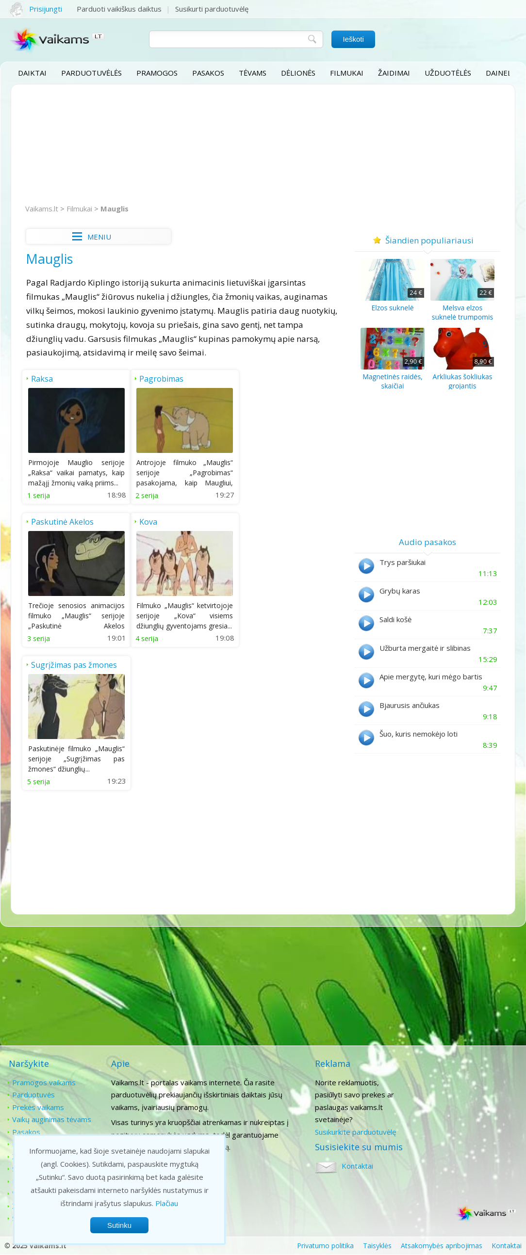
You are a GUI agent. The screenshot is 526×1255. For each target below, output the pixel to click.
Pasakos (208, 73)
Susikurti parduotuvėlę (211, 9)
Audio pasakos (427, 541)
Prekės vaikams (38, 1107)
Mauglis (114, 208)
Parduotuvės (33, 1094)
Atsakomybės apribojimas (441, 1245)
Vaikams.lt (41, 208)
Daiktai (32, 73)
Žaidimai (394, 73)
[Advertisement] (263, 144)
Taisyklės (377, 1245)
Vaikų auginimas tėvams (51, 1119)
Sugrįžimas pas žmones (181, 521)
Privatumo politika (325, 1245)
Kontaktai (458, 1082)
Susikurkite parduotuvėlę (354, 1132)
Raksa (42, 378)
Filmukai (346, 73)
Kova (40, 521)
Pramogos (157, 73)
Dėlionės (298, 73)
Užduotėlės (448, 73)
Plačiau (166, 1203)
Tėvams (252, 73)
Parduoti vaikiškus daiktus (119, 9)
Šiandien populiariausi (428, 240)
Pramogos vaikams (44, 1082)
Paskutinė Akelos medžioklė (276, 384)
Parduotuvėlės (91, 73)
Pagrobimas (160, 378)
